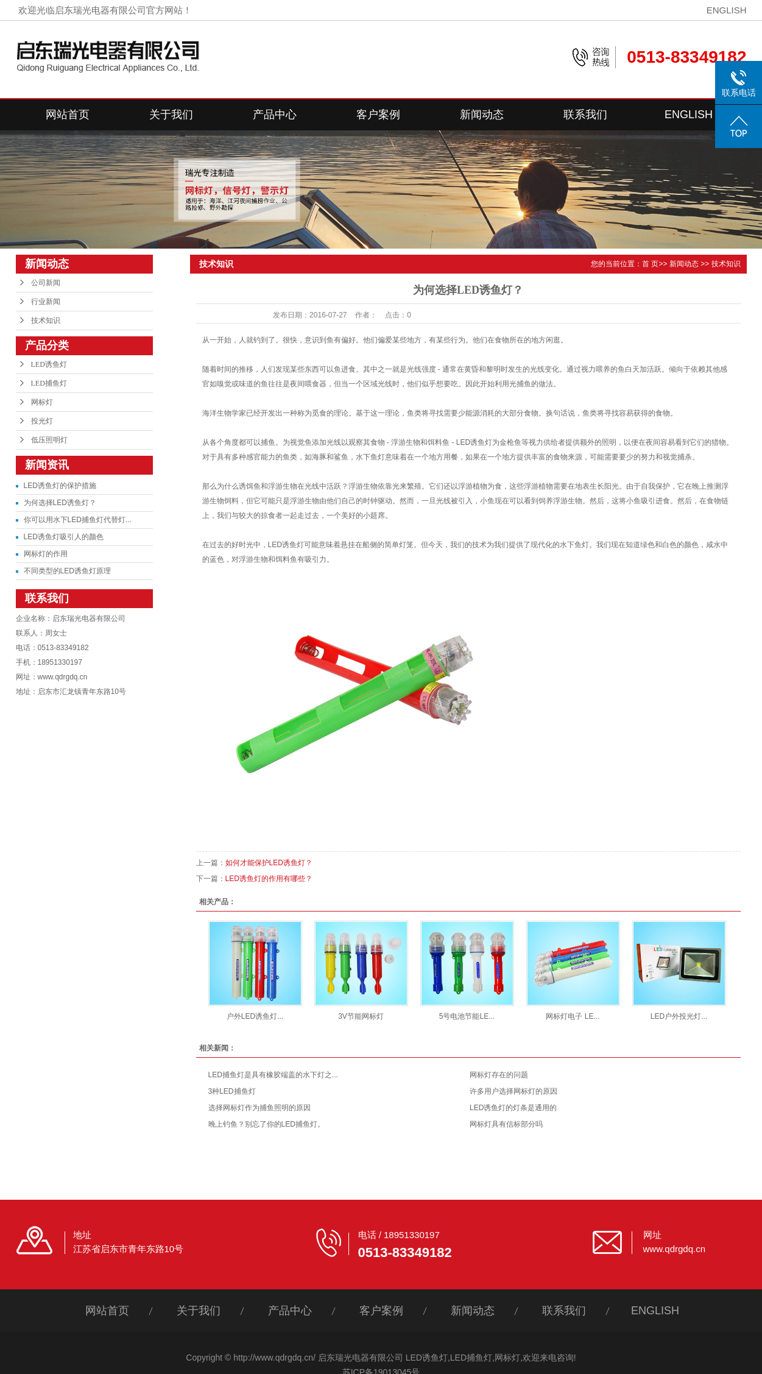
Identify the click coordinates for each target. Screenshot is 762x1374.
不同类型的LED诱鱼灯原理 (67, 571)
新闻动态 (482, 114)
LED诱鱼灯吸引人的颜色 (64, 537)
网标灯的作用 (46, 554)
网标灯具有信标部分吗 (506, 1124)
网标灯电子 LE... (572, 1016)
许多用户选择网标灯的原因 (513, 1091)
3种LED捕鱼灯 (232, 1091)
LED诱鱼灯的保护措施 (60, 485)
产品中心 (275, 114)
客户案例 (378, 114)
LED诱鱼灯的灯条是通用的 (513, 1107)
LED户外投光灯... (679, 1016)
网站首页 (68, 114)
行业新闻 (45, 301)
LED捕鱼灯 (49, 383)
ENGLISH (727, 10)
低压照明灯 (49, 440)
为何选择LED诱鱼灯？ (60, 502)
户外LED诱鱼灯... (255, 1016)
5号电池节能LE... (467, 1016)
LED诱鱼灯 (49, 364)
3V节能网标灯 (361, 1016)
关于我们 (171, 114)
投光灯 (42, 421)
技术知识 (45, 320)
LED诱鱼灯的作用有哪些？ (268, 878)
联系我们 (585, 114)
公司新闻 (45, 282)
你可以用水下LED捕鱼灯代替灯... (78, 519)
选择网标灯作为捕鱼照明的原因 (259, 1107)
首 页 (650, 264)
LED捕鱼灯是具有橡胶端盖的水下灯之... (273, 1075)
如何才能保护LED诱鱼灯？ (268, 863)
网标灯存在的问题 (499, 1075)
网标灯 (42, 402)
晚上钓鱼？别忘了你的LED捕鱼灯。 (266, 1124)
